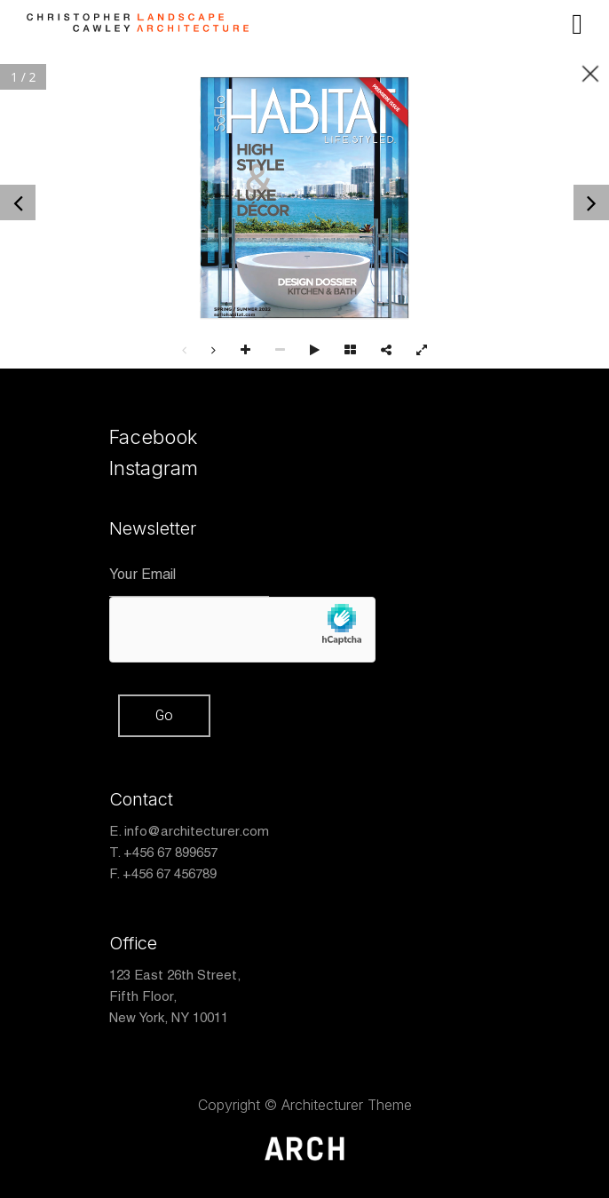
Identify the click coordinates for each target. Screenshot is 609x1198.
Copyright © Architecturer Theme (305, 1105)
